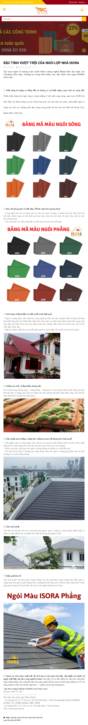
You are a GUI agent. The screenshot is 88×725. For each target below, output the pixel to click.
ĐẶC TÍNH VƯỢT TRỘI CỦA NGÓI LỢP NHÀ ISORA (41, 63)
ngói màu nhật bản (36, 717)
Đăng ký (82, 2)
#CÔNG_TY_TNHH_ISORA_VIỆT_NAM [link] (21, 703)
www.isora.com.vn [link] (16, 709)
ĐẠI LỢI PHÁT (16, 720)
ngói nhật (6, 720)
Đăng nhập (73, 2)
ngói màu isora (22, 717)
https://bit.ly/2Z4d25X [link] (70, 700)
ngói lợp (13, 717)
